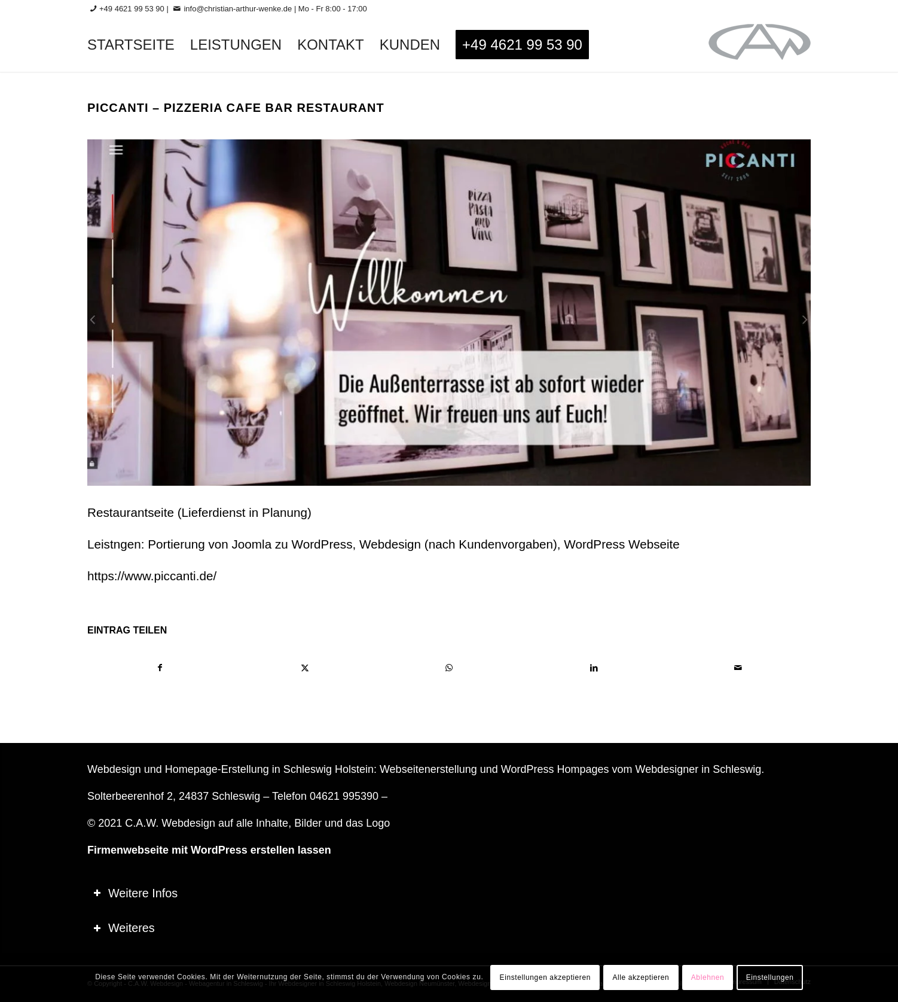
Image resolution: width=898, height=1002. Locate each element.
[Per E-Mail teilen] (738, 667)
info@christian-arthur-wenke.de (238, 8)
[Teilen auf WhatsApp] (449, 667)
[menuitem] (131, 45)
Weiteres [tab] (124, 927)
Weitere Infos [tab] (135, 893)
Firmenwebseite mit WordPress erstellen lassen (209, 850)
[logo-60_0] (759, 45)
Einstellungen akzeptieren (545, 977)
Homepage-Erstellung (217, 769)
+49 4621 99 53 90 (131, 8)
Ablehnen (708, 977)
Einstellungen (770, 977)
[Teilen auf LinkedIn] (594, 667)
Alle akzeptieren (640, 977)
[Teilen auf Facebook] (160, 667)
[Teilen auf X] (305, 667)
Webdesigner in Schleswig (698, 769)
